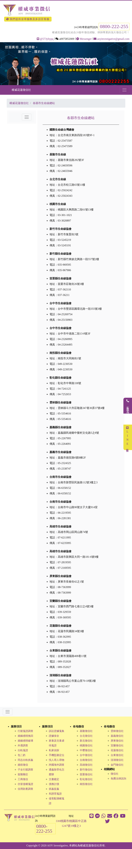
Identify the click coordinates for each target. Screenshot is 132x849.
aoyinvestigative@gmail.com (111, 38)
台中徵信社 (86, 755)
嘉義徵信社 (117, 735)
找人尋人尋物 (56, 760)
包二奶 (21, 755)
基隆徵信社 (86, 731)
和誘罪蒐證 (55, 793)
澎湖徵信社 (117, 760)
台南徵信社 (86, 760)
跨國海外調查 (56, 764)
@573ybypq (45, 38)
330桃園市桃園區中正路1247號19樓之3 (71, 823)
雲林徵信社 (117, 731)
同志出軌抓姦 (25, 760)
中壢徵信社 (86, 750)
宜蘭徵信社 (117, 745)
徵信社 (114, 773)
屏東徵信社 (117, 740)
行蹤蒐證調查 (25, 731)
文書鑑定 (54, 779)
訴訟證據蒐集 (56, 731)
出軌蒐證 (23, 750)
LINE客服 (127, 437)
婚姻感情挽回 (25, 735)
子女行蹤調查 (25, 769)
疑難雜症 (23, 774)
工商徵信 (23, 779)
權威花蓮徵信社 (21, 89)
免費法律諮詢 (118, 778)
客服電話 (127, 405)
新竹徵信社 (86, 769)
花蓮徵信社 (117, 750)
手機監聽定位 (56, 755)
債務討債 (54, 784)
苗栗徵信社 (86, 774)
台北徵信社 (86, 735)
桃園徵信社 (86, 745)
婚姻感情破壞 (25, 740)
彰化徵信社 (86, 779)
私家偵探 (54, 750)
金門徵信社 (117, 764)
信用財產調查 (25, 789)
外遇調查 (23, 745)
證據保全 (54, 735)
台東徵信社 (117, 755)
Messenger (84, 38)
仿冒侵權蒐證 (25, 784)
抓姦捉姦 (54, 789)
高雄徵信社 (86, 764)
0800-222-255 (114, 26)
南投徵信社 (86, 784)
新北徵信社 (86, 740)
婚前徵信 (23, 764)
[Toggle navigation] (124, 89)
